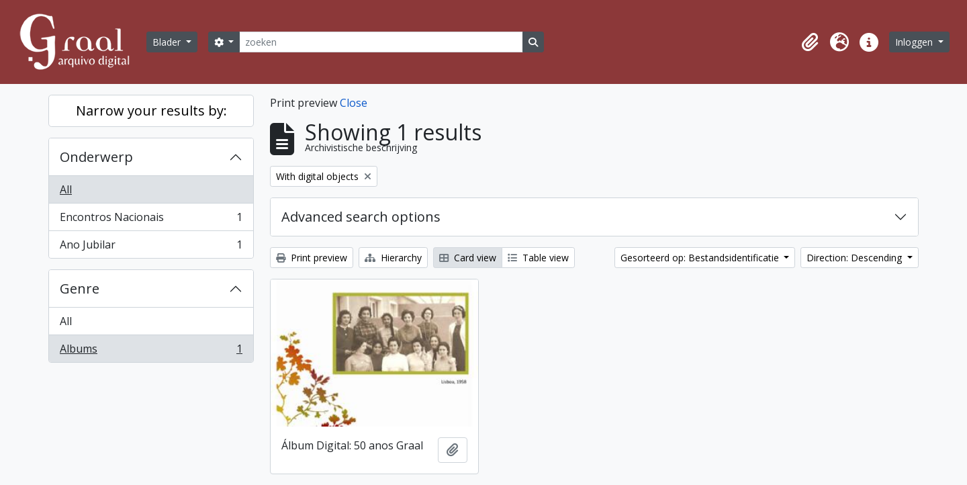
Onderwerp (96, 157)
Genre (79, 288)
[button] (810, 42)
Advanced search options (361, 217)
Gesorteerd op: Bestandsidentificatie (701, 257)
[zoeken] (380, 42)
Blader (167, 42)
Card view (467, 257)
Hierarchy (393, 257)
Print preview (311, 257)
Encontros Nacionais (150, 220)
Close (353, 102)
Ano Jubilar (150, 247)
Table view (538, 257)
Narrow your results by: (151, 110)
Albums (150, 351)
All (66, 189)
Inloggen (915, 42)
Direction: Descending (856, 257)
